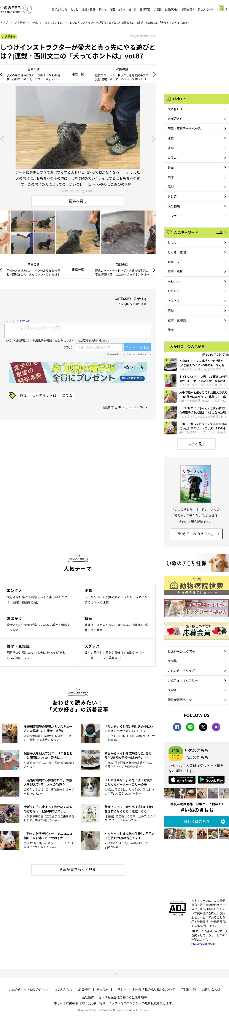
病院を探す (187, 9)
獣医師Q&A (171, 9)
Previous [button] (2, 138)
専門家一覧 (188, 989)
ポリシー (120, 989)
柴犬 (171, 330)
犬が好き (20, 23)
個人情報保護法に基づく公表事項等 (123, 997)
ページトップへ (114, 973)
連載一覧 (78, 74)
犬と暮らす (175, 109)
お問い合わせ (211, 989)
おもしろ (174, 291)
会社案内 (88, 997)
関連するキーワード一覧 (123, 407)
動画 (171, 167)
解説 (171, 186)
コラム (67, 395)
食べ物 (133, 9)
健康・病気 (175, 271)
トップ (4, 23)
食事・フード (177, 262)
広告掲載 (84, 989)
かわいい (174, 281)
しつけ (75, 9)
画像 (171, 177)
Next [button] (154, 138)
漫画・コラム (117, 9)
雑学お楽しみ (59, 9)
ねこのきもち (63, 989)
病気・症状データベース (184, 128)
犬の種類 (174, 206)
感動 (171, 310)
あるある (174, 300)
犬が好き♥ (174, 118)
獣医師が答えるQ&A (181, 651)
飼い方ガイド (205, 9)
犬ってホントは (54, 23)
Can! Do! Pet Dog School (78, 190)
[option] (78, 138)
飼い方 (102, 9)
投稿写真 (145, 9)
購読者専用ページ (180, 699)
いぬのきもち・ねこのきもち (28, 989)
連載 (35, 23)
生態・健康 (88, 9)
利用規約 (102, 989)
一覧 (219, 232)
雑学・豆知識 (177, 320)
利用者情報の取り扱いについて (154, 989)
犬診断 (172, 690)
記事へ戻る (78, 200)
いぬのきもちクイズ (181, 670)
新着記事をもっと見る (77, 869)
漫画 (171, 148)
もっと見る (197, 443)
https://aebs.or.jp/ (203, 944)
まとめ (172, 196)
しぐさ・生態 (177, 252)
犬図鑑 (158, 9)
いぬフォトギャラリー (183, 680)
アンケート (175, 216)
